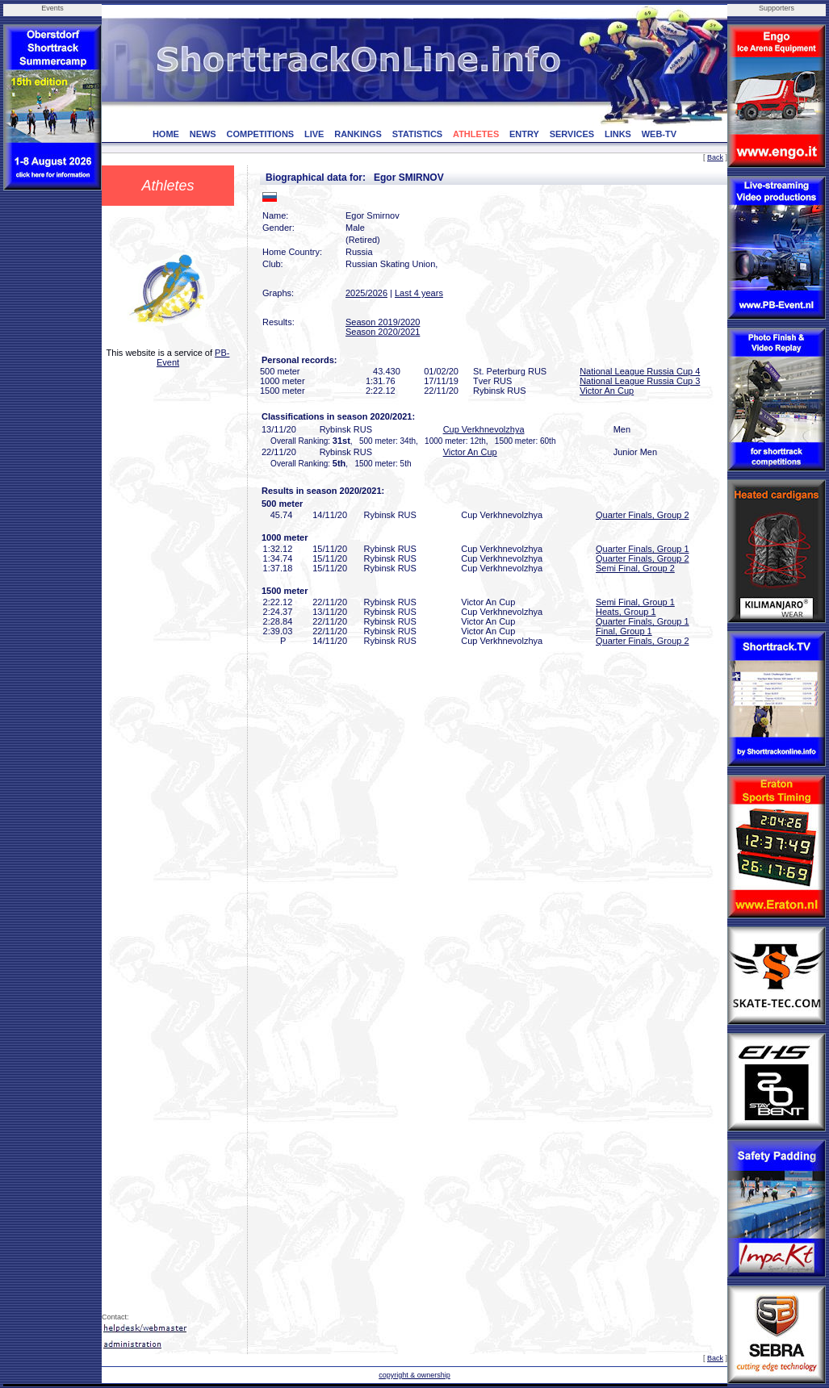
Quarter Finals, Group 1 (642, 549)
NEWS (203, 134)
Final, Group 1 (624, 631)
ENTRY (524, 134)
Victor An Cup (607, 390)
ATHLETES (476, 134)
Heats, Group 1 (626, 612)
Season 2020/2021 (382, 332)
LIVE (314, 134)
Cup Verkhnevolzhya (484, 429)
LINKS (618, 134)
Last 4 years (419, 293)
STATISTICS (417, 134)
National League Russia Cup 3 (640, 381)
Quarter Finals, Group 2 (642, 515)
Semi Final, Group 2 (635, 568)
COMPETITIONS (260, 134)
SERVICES (572, 134)
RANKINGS (358, 134)
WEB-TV (659, 134)
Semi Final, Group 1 (635, 602)
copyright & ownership (414, 1375)
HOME (166, 134)
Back (715, 157)
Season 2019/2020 (382, 322)
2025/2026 (366, 293)
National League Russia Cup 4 (640, 371)
